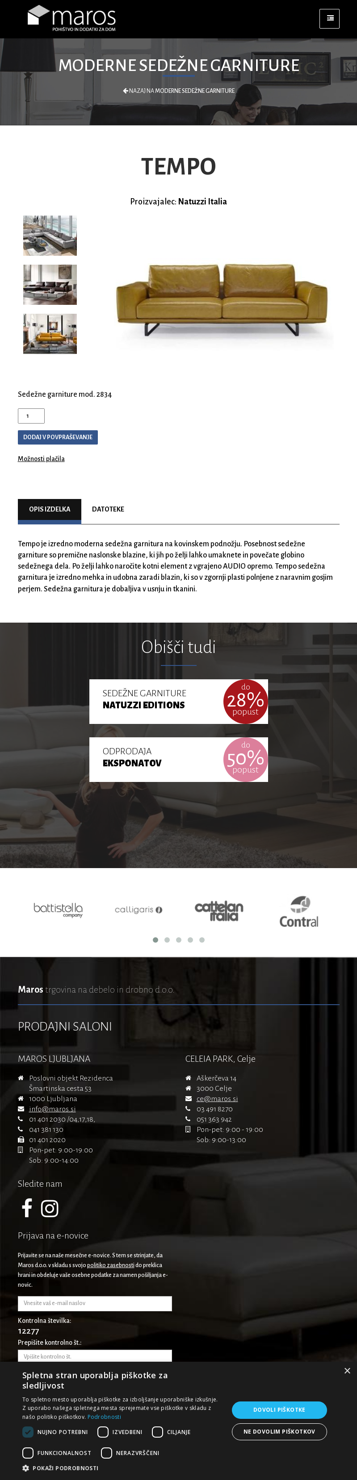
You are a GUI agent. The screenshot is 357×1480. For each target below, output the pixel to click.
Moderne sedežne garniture (178, 66)
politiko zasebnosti (110, 1265)
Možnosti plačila (41, 458)
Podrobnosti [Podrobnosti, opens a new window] (104, 1417)
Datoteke (108, 509)
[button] (122, 1468)
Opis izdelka (50, 509)
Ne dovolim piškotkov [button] (279, 1431)
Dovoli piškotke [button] (279, 1409)
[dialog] (178, 1421)
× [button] (347, 1371)
